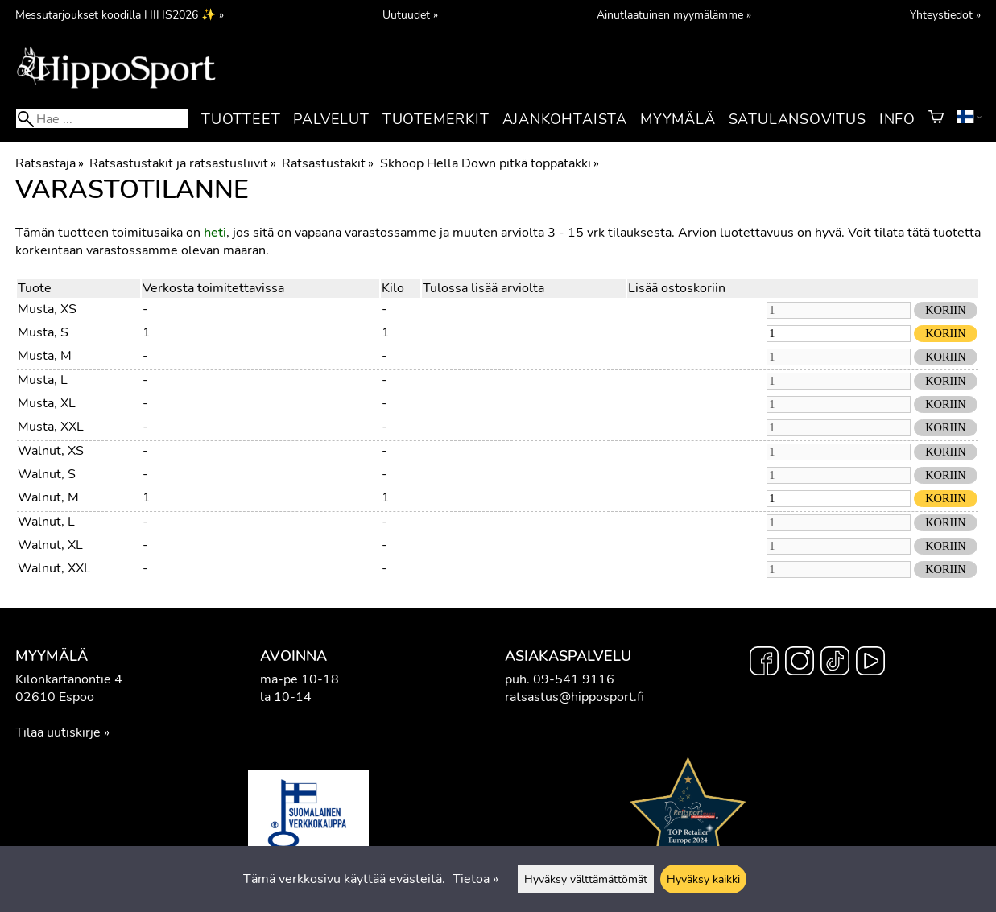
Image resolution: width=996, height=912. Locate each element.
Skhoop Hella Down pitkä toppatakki (489, 163)
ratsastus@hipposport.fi (574, 697)
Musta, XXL (51, 426)
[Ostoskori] (936, 119)
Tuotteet (240, 119)
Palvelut (331, 119)
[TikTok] (834, 663)
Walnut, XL (50, 545)
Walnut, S (47, 474)
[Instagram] (799, 663)
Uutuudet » (410, 14)
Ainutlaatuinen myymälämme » (674, 14)
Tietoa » (475, 879)
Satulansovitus (797, 119)
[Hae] (101, 119)
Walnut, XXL (54, 568)
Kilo (393, 288)
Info (897, 119)
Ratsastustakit (328, 163)
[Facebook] (764, 663)
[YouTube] (870, 663)
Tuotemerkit (436, 119)
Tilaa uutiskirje (58, 732)
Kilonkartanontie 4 (68, 679)
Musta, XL (47, 403)
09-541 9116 (573, 679)
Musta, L (43, 380)
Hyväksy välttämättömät (585, 879)
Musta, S (43, 332)
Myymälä (678, 119)
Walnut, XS (51, 451)
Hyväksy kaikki (703, 879)
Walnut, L (46, 521)
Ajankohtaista (564, 119)
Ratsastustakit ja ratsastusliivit (182, 163)
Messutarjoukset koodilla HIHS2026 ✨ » (119, 14)
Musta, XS (47, 309)
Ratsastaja (49, 163)
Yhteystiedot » (945, 14)
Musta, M (45, 356)
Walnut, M (48, 497)
